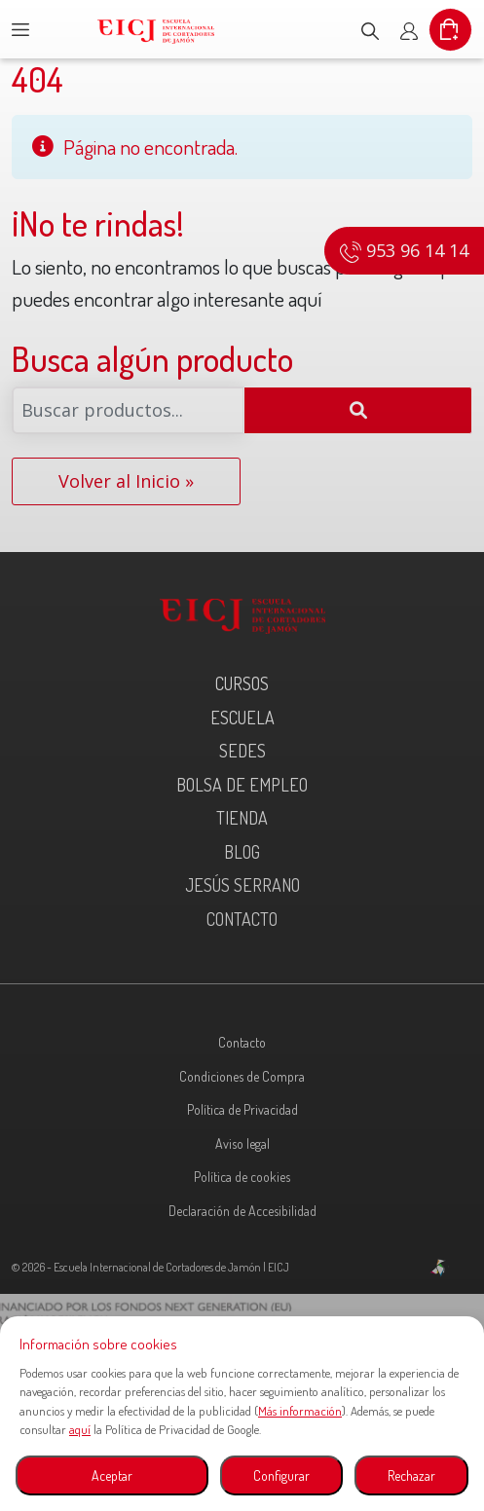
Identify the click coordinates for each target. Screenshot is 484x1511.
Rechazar (411, 1475)
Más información (300, 1411)
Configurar (281, 1475)
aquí (80, 1429)
